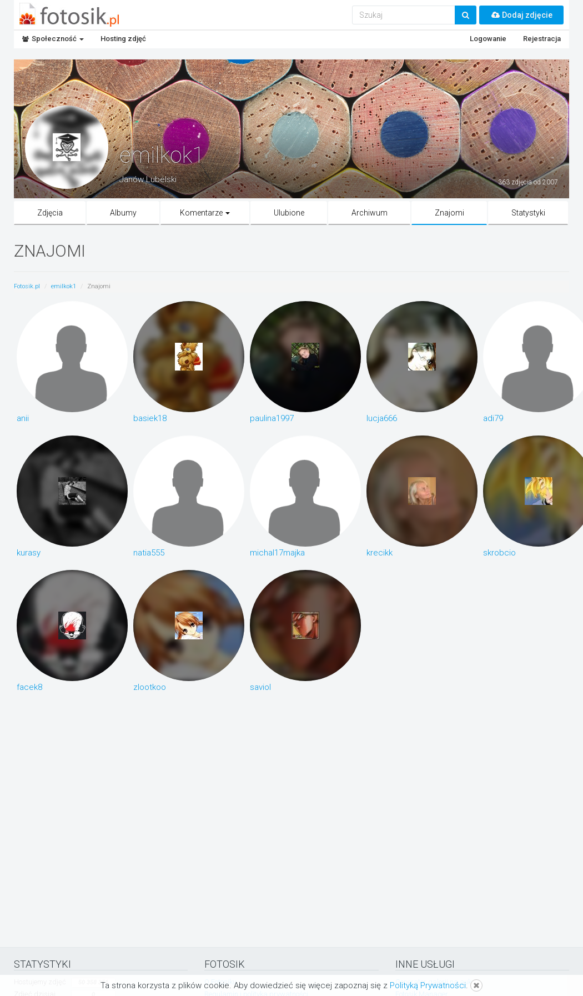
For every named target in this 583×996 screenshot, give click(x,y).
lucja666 (381, 418)
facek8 (29, 687)
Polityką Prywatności (428, 985)
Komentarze (205, 212)
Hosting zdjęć (123, 38)
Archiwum (369, 212)
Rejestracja (542, 38)
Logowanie (488, 38)
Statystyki (528, 212)
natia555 (148, 552)
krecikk (379, 552)
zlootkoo (149, 687)
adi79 (493, 418)
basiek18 (150, 418)
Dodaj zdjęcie (521, 15)
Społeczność (53, 38)
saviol (260, 687)
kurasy (29, 552)
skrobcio (499, 552)
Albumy (123, 212)
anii (23, 418)
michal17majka (277, 552)
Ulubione (289, 212)
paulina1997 (272, 418)
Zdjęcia (50, 212)
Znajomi (449, 212)
